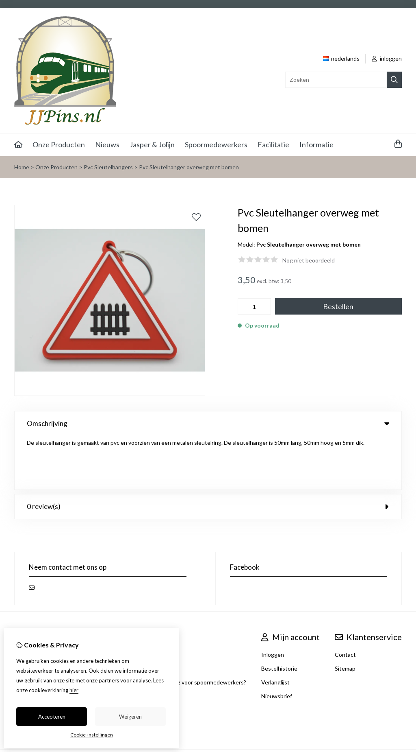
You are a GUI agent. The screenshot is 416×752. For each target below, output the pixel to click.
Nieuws (107, 144)
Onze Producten (58, 144)
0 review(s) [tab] (208, 452)
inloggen (387, 58)
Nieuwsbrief (276, 642)
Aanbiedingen (107, 600)
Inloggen (272, 600)
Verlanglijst (275, 628)
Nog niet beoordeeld (308, 260)
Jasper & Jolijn (152, 144)
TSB (397, 707)
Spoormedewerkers (216, 144)
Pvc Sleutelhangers (108, 167)
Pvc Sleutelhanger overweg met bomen (189, 167)
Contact (345, 600)
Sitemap (345, 614)
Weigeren (130, 716)
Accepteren (51, 716)
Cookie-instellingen (91, 735)
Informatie (316, 144)
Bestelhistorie (279, 614)
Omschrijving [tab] (208, 423)
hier (73, 690)
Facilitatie (273, 144)
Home (21, 167)
